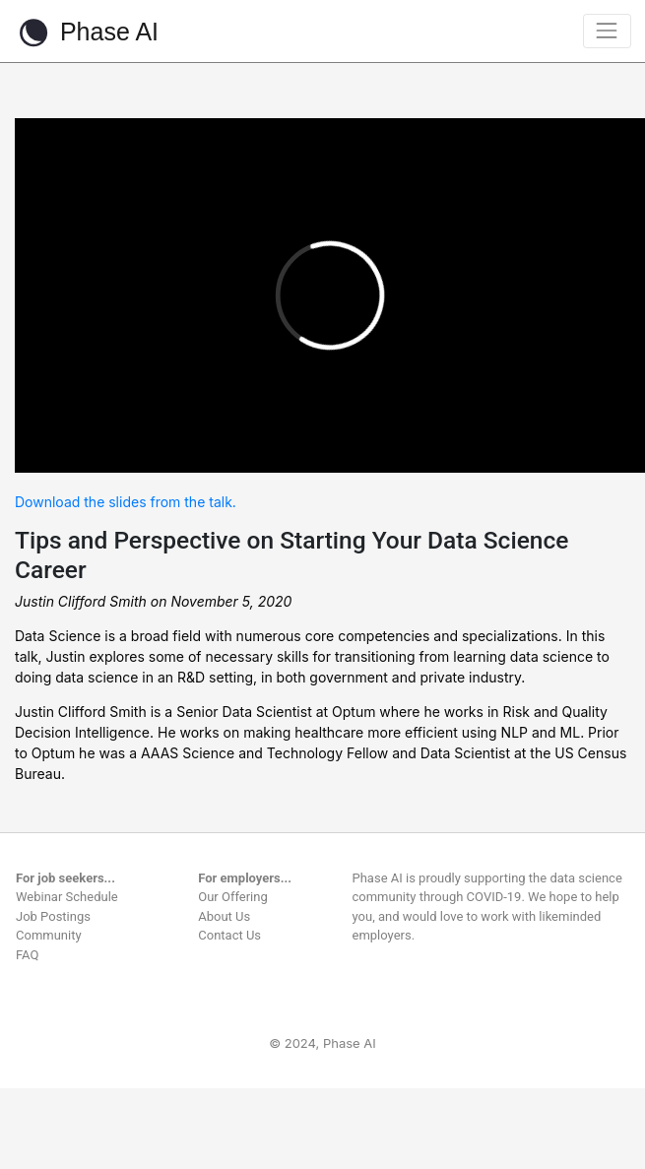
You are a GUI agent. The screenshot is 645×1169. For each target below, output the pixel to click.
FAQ (27, 954)
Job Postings (53, 916)
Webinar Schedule (67, 896)
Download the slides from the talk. (125, 501)
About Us (224, 916)
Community (49, 935)
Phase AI (86, 32)
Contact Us (229, 935)
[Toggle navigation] (607, 31)
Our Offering (233, 896)
